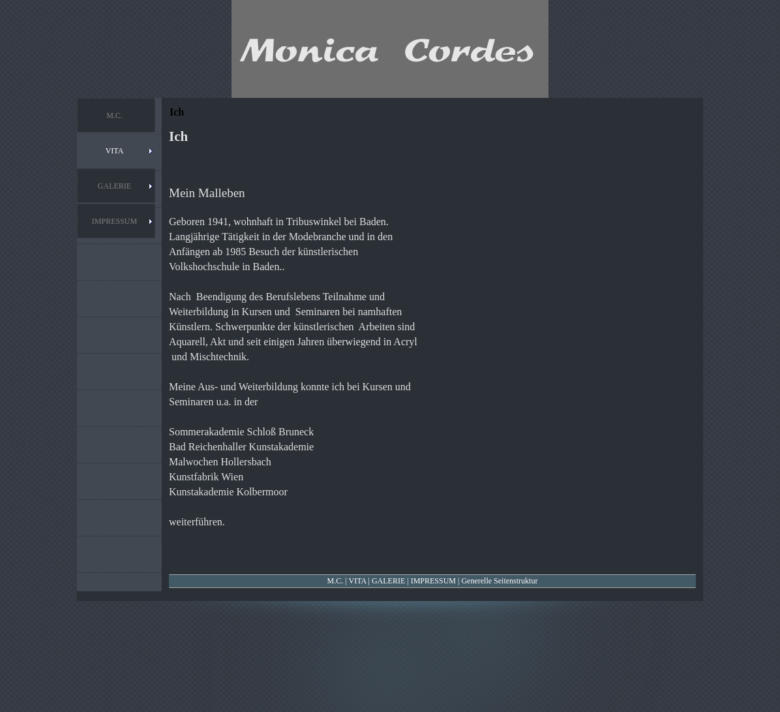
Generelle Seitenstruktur (499, 580)
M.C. (335, 580)
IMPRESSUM (433, 580)
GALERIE (388, 580)
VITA (357, 580)
